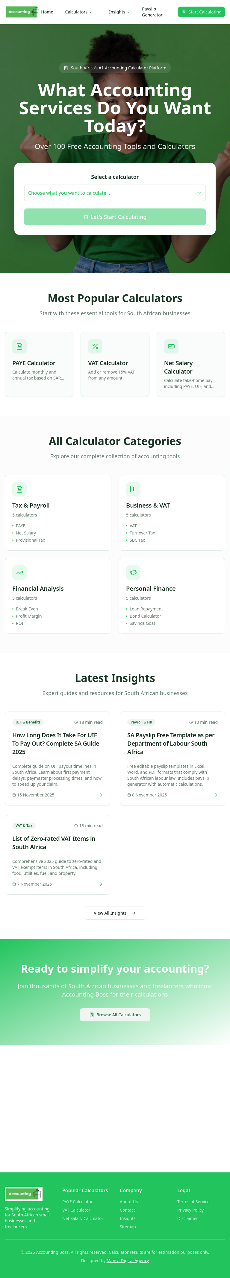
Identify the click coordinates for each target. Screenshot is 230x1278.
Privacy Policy (190, 1210)
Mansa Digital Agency (128, 1260)
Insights (119, 12)
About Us (129, 1201)
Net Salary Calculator (82, 1218)
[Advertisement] (115, 1097)
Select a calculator (115, 176)
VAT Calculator (76, 1210)
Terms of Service (193, 1201)
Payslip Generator (152, 12)
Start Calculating (201, 12)
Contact (127, 1210)
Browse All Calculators (115, 1014)
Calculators (79, 12)
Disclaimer (187, 1218)
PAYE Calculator (77, 1201)
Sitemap (128, 1227)
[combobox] (115, 193)
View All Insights (115, 913)
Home (47, 12)
